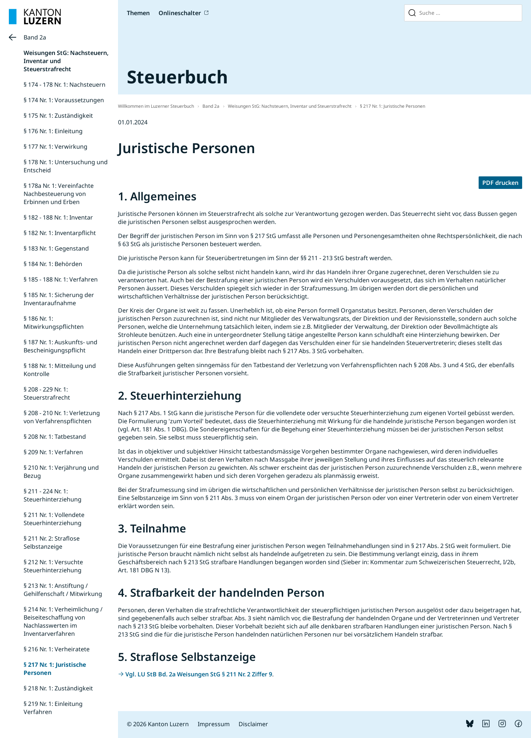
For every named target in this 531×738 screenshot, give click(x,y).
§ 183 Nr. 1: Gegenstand (56, 248)
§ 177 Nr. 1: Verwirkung (55, 146)
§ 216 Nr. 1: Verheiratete (57, 649)
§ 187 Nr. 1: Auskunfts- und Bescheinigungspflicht (60, 346)
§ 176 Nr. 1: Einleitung (53, 131)
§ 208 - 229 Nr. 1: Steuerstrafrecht (47, 393)
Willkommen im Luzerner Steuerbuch (156, 106)
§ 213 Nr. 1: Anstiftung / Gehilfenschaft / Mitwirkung (63, 590)
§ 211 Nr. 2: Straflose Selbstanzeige (52, 542)
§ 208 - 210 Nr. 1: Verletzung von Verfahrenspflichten (62, 417)
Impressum (214, 724)
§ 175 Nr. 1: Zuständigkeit (58, 115)
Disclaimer (253, 724)
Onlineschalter (180, 13)
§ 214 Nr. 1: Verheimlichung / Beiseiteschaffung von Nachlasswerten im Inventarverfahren (63, 621)
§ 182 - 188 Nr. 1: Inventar (58, 217)
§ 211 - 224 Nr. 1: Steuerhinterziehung (52, 495)
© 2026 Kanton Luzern (158, 724)
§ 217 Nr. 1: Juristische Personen (392, 106)
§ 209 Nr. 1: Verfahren (53, 452)
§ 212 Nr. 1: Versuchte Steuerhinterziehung (53, 566)
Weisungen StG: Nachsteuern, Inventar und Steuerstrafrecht (289, 106)
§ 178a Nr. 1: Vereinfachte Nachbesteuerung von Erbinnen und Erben (59, 194)
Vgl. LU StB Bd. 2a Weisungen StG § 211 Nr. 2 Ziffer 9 (198, 674)
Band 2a (35, 37)
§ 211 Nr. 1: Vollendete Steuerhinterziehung (54, 519)
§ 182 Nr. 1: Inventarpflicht (60, 233)
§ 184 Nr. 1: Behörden (53, 264)
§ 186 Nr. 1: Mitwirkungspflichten (54, 322)
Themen (138, 13)
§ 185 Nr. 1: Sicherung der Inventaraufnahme (59, 299)
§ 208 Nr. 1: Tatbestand (55, 436)
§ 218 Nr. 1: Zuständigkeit (58, 688)
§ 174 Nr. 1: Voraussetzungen (64, 100)
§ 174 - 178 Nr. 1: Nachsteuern (64, 84)
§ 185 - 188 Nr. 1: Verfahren (61, 279)
